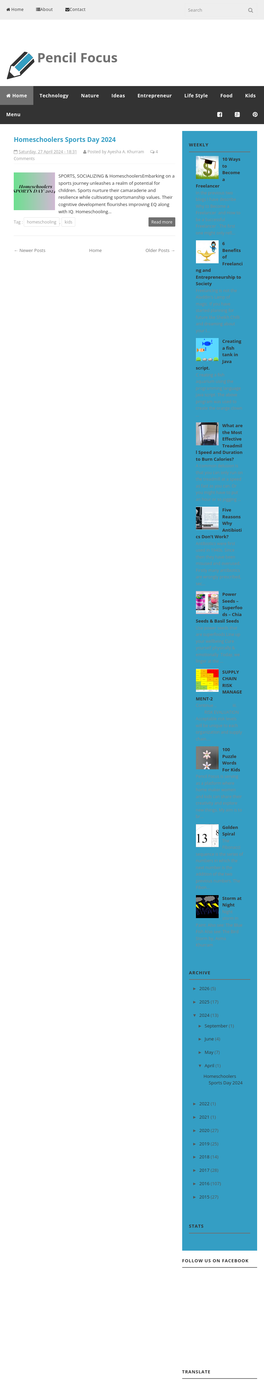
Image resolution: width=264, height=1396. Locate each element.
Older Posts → (160, 250)
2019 (205, 1144)
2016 (205, 1183)
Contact (75, 9)
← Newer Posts (29, 250)
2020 (205, 1130)
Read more (161, 222)
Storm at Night (232, 901)
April (210, 1065)
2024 (205, 1015)
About (44, 9)
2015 (205, 1197)
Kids (250, 95)
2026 (205, 988)
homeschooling (41, 222)
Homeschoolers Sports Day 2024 (65, 139)
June (210, 1039)
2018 (205, 1157)
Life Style (196, 95)
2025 (205, 1002)
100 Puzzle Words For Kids (231, 759)
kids (68, 222)
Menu (13, 114)
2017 (205, 1170)
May (209, 1052)
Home (15, 9)
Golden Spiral (230, 830)
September (217, 1026)
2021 (205, 1117)
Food (226, 95)
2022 (205, 1103)
